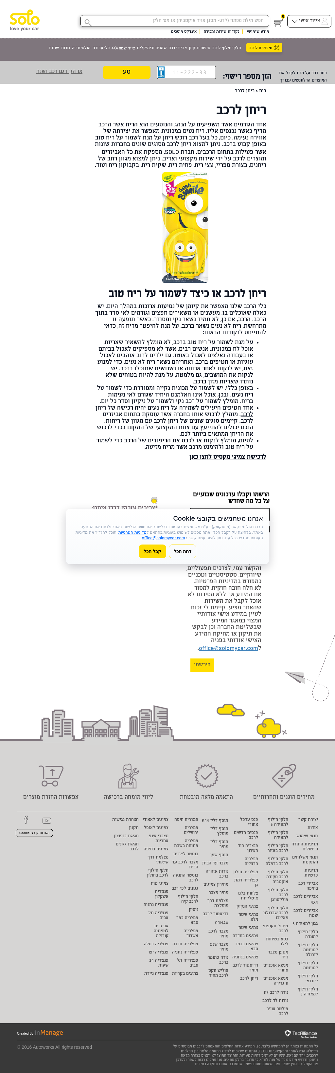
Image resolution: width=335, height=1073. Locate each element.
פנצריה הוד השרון (248, 849)
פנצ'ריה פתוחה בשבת (186, 844)
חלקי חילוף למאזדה (278, 836)
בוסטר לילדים (185, 854)
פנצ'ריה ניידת (156, 973)
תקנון (134, 828)
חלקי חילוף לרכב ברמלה (277, 862)
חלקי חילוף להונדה (308, 935)
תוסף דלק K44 (215, 821)
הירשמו (202, 665)
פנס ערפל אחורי (249, 822)
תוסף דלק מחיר (219, 845)
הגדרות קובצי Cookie (34, 833)
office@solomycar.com (228, 648)
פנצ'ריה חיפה (186, 820)
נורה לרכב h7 (276, 992)
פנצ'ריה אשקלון (161, 894)
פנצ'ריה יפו (158, 952)
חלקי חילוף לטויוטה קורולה (308, 950)
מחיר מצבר (218, 893)
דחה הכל (182, 551)
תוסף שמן (219, 855)
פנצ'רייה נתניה (185, 952)
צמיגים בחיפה (156, 849)
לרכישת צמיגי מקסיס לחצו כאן (227, 457)
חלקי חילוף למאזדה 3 (308, 992)
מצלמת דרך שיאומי (158, 860)
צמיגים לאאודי (155, 820)
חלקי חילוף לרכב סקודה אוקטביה (277, 877)
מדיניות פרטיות (311, 873)
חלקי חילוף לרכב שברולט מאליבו (275, 913)
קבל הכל (152, 551)
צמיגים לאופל (156, 828)
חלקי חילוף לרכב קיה (188, 899)
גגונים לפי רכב (185, 888)
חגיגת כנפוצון (126, 836)
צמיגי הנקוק (247, 906)
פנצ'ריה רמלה (156, 944)
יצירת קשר (308, 820)
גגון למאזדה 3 (305, 924)
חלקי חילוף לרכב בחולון (157, 873)
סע (127, 72)
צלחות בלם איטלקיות (248, 896)
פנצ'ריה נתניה (156, 905)
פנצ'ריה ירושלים (191, 831)
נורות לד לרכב (275, 1001)
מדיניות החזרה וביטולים (304, 847)
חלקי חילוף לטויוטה (308, 966)
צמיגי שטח (248, 928)
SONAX (221, 923)
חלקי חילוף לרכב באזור (278, 849)
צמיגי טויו (159, 883)
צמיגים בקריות (185, 973)
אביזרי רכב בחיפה (308, 886)
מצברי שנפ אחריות (158, 839)
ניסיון (193, 910)
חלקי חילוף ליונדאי (308, 979)
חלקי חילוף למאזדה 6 (278, 822)
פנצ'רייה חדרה (185, 944)
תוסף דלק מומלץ (219, 832)
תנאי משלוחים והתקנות (305, 860)
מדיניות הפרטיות (132, 532)
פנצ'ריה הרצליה (251, 862)
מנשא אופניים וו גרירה (275, 981)
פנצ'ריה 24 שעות (158, 963)
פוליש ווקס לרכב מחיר (218, 973)
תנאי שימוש (307, 836)
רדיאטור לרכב (215, 914)
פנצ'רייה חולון (245, 872)
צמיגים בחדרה (245, 936)
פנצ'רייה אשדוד (191, 934)
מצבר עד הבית (215, 863)
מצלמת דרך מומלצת (217, 904)
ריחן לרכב (249, 978)
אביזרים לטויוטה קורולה (161, 931)
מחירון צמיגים (215, 884)
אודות (313, 828)
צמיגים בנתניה (245, 957)
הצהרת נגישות (125, 820)
